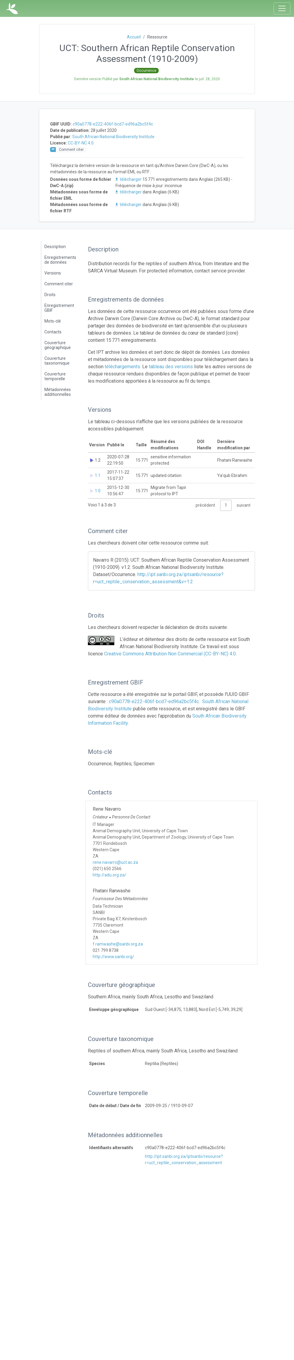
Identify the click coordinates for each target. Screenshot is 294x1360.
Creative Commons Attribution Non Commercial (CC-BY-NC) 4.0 (170, 654)
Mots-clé (52, 321)
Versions (52, 273)
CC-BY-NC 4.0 (81, 143)
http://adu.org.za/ (109, 875)
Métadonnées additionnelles (57, 392)
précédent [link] (205, 505)
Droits (50, 294)
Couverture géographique (57, 345)
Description (55, 246)
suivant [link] (243, 505)
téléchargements (122, 366)
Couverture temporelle (55, 376)
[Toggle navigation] (282, 8)
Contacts (53, 331)
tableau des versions (171, 366)
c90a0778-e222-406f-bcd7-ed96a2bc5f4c (113, 124)
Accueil (134, 37)
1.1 (97, 475)
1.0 (97, 490)
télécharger (128, 179)
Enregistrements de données (60, 260)
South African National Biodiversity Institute (113, 136)
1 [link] (226, 505)
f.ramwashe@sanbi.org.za (118, 944)
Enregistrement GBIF (59, 308)
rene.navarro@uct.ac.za (115, 862)
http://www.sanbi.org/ (113, 956)
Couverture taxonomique (57, 361)
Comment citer (58, 283)
